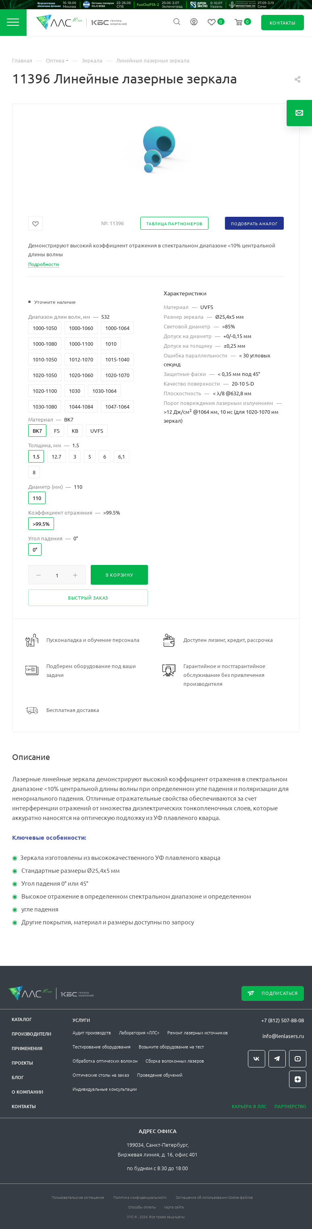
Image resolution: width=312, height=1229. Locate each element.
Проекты (22, 1062)
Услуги (81, 1020)
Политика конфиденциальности (139, 1197)
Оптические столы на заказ (101, 1074)
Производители (31, 1033)
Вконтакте (256, 1058)
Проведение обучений (159, 1074)
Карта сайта (174, 1207)
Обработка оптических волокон (105, 1060)
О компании (27, 1091)
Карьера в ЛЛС (249, 1106)
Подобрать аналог (254, 223)
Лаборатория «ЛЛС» (139, 1032)
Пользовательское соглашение (78, 1197)
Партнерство (290, 1106)
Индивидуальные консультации (105, 1089)
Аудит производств (92, 1032)
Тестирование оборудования (102, 1046)
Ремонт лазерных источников (197, 1032)
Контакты (24, 1106)
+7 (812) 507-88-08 (282, 1020)
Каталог (22, 1019)
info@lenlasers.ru (283, 1035)
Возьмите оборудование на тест (171, 1046)
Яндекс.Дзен (297, 1079)
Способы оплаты (142, 1207)
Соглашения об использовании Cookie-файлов (214, 1197)
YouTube (297, 1058)
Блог (18, 1077)
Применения (27, 1048)
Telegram (277, 1058)
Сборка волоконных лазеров (175, 1060)
